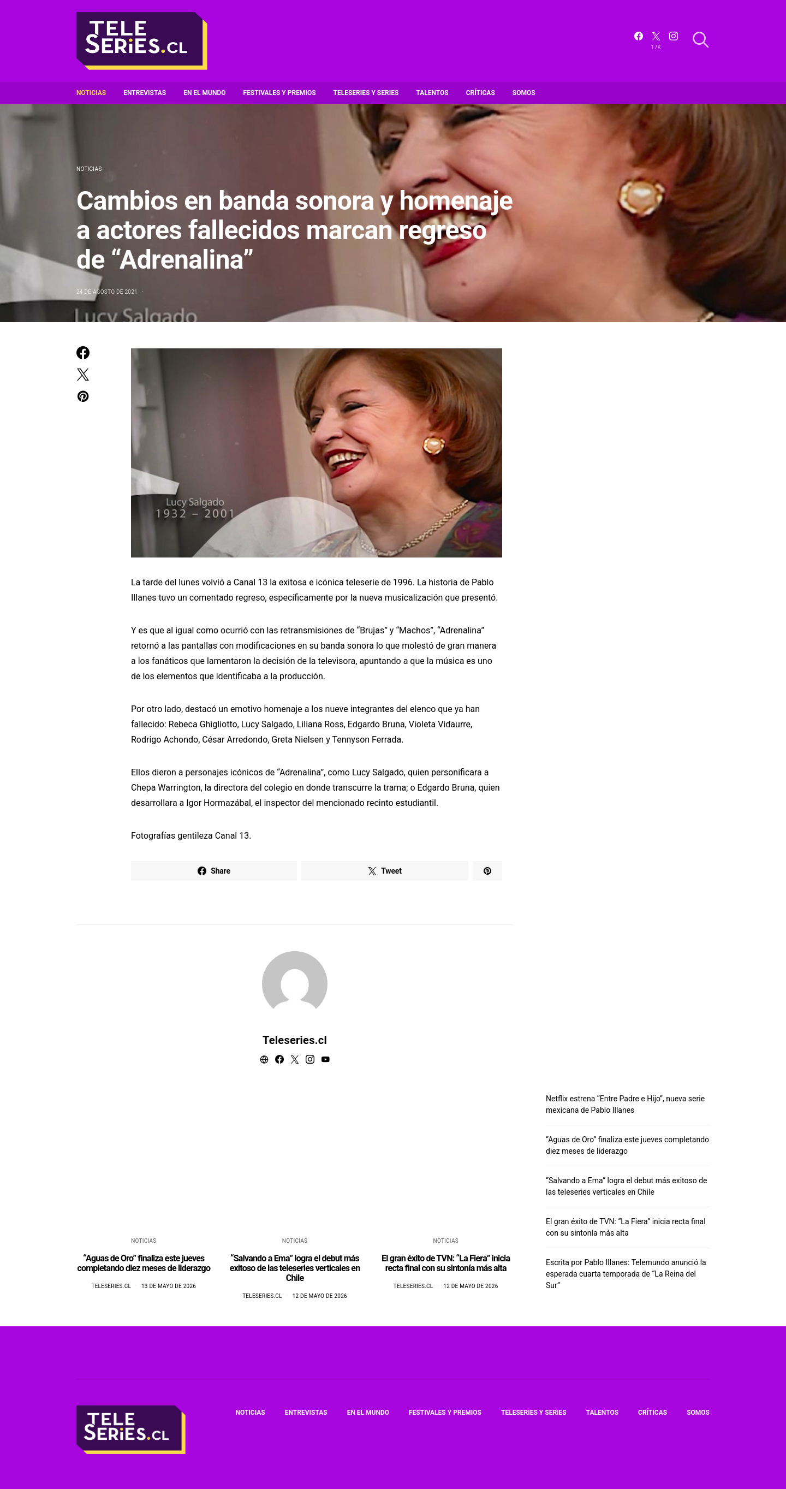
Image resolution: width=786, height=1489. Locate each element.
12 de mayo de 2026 (320, 1296)
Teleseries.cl (295, 1040)
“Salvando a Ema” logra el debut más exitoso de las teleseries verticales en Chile (295, 1268)
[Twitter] (656, 41)
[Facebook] (638, 41)
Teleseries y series (366, 93)
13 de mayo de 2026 (168, 1286)
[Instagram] (673, 41)
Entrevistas (144, 93)
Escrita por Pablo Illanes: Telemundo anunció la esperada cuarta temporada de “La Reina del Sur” (626, 1274)
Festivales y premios (279, 93)
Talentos (432, 93)
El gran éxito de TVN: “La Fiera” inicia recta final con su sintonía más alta (446, 1263)
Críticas (480, 93)
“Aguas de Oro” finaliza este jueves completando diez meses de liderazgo (143, 1263)
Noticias (91, 93)
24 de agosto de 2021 (107, 292)
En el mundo (204, 93)
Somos (524, 93)
